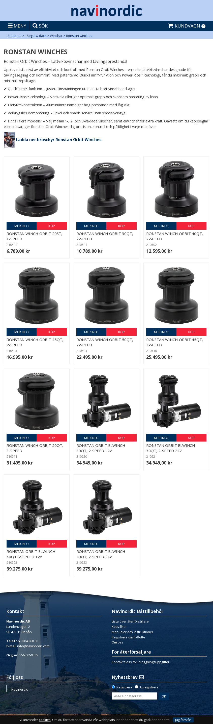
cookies (45, 720)
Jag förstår (183, 719)
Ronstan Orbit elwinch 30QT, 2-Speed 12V (100, 448)
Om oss (117, 642)
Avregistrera (149, 687)
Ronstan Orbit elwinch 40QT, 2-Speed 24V (100, 554)
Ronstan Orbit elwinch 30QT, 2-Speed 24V (170, 448)
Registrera (124, 687)
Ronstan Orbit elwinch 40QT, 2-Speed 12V (31, 554)
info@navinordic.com (33, 646)
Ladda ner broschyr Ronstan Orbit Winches (58, 139)
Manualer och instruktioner (132, 632)
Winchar (56, 35)
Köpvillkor (119, 626)
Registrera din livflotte (128, 637)
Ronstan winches (79, 35)
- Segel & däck (35, 35)
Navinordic (19, 689)
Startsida (14, 35)
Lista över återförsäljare (130, 621)
